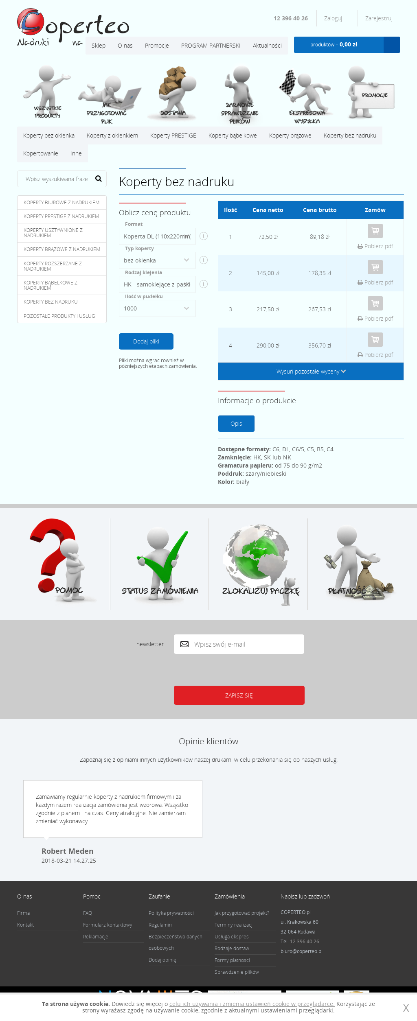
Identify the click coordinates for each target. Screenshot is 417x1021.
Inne (76, 153)
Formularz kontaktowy (107, 924)
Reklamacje (95, 936)
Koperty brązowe (290, 135)
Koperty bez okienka (49, 135)
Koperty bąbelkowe (232, 135)
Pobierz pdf (375, 246)
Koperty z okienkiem (112, 135)
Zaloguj (334, 18)
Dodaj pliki (146, 341)
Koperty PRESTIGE (173, 135)
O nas (125, 45)
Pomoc (92, 896)
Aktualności (267, 45)
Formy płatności (232, 960)
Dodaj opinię (162, 959)
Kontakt (25, 924)
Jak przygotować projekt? (242, 912)
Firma (23, 912)
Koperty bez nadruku (350, 135)
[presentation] (236, 670)
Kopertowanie (40, 153)
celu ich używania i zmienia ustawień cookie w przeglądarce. (252, 1004)
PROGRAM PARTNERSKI (211, 45)
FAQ (87, 912)
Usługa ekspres (232, 936)
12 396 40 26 (291, 18)
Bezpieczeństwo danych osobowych (175, 942)
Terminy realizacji (234, 924)
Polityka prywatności (171, 912)
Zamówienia (230, 896)
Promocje (157, 45)
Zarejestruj (379, 18)
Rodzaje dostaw (232, 948)
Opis (236, 423)
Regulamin (160, 924)
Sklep (98, 45)
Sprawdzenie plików (237, 972)
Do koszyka (375, 231)
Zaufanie (159, 896)
